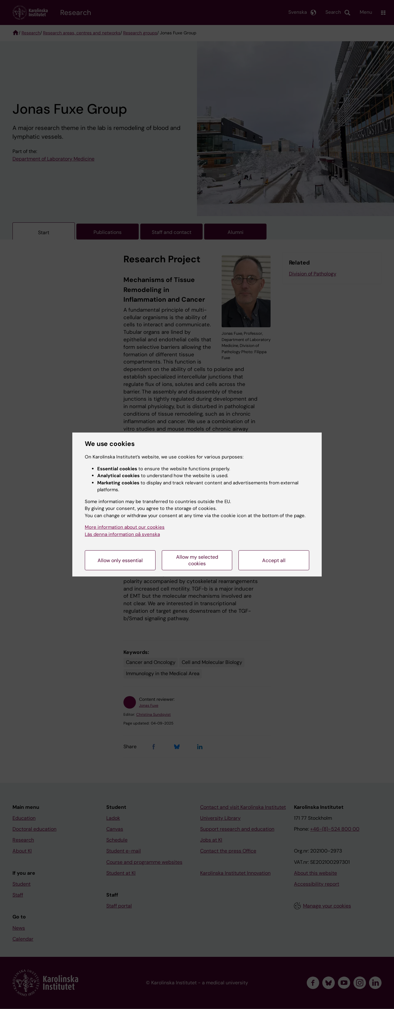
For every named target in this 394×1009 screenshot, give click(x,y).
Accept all (274, 560)
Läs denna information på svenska (122, 534)
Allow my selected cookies (197, 560)
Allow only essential (120, 560)
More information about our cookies (125, 527)
